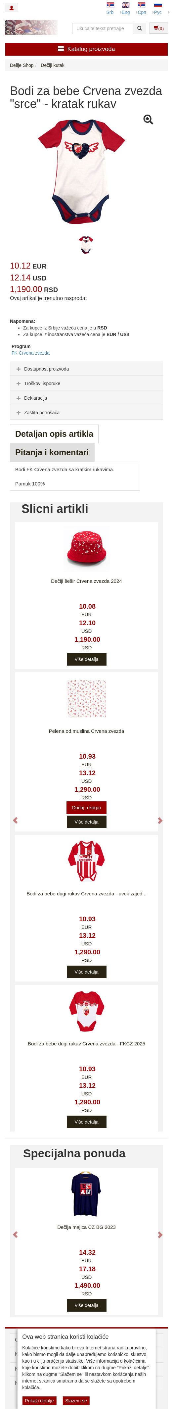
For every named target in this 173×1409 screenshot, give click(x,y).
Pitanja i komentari (52, 452)
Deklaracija (31, 398)
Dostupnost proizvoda (42, 369)
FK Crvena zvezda (31, 353)
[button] (12, 816)
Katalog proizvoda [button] (86, 48)
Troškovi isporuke (37, 383)
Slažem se (76, 1400)
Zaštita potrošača (37, 412)
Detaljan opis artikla (54, 433)
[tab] (86, 368)
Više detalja (86, 659)
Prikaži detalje (39, 1400)
